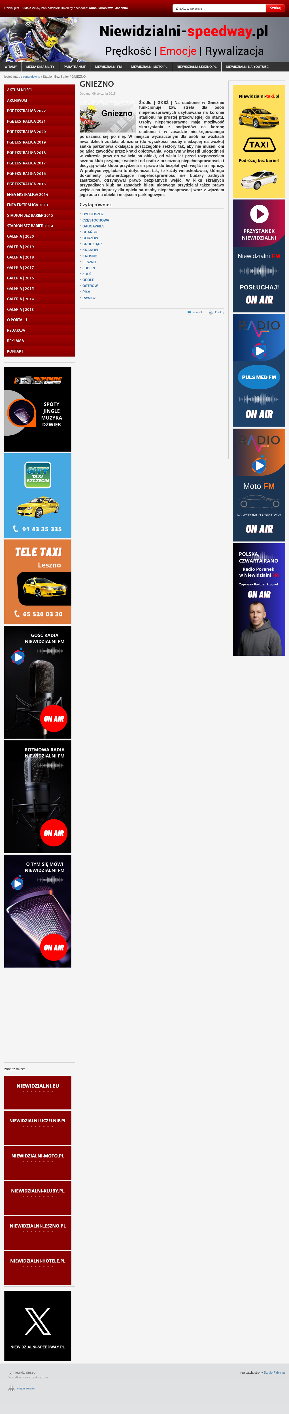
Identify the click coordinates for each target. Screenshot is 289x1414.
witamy (11, 66)
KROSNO (89, 256)
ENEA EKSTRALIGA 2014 (27, 194)
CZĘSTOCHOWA (95, 220)
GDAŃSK (89, 232)
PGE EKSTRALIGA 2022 (26, 111)
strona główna (31, 76)
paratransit (75, 66)
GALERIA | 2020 (20, 236)
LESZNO (89, 262)
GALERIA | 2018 (20, 257)
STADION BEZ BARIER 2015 (30, 215)
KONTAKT (15, 351)
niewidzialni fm (108, 66)
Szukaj (275, 8)
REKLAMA (15, 341)
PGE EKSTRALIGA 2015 (26, 184)
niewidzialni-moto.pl (149, 66)
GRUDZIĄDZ (92, 244)
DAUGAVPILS (93, 226)
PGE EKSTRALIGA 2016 (26, 173)
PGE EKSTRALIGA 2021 (26, 121)
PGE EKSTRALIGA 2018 (26, 153)
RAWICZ (89, 298)
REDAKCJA (16, 330)
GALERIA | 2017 (20, 268)
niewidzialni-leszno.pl (197, 66)
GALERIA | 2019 (20, 247)
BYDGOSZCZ (93, 214)
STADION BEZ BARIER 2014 (30, 226)
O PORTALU (17, 320)
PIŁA (86, 292)
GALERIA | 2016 (20, 278)
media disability (40, 66)
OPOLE (88, 280)
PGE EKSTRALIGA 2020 (26, 132)
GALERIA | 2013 (20, 309)
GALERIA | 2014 (20, 299)
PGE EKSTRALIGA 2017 (26, 163)
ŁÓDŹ (87, 274)
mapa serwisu (26, 1388)
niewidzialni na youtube (247, 66)
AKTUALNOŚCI (19, 90)
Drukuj (219, 312)
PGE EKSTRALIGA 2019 (26, 142)
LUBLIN (88, 268)
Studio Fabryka (274, 1372)
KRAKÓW (90, 250)
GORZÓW (90, 238)
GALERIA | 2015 (20, 288)
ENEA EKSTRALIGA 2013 (27, 205)
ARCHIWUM (17, 100)
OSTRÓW (90, 286)
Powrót (197, 312)
